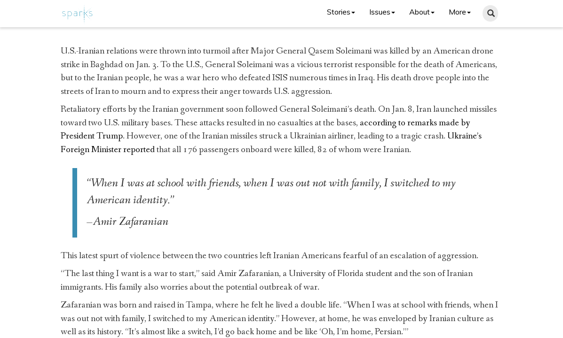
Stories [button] (341, 11)
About (422, 11)
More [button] (460, 11)
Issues (382, 11)
